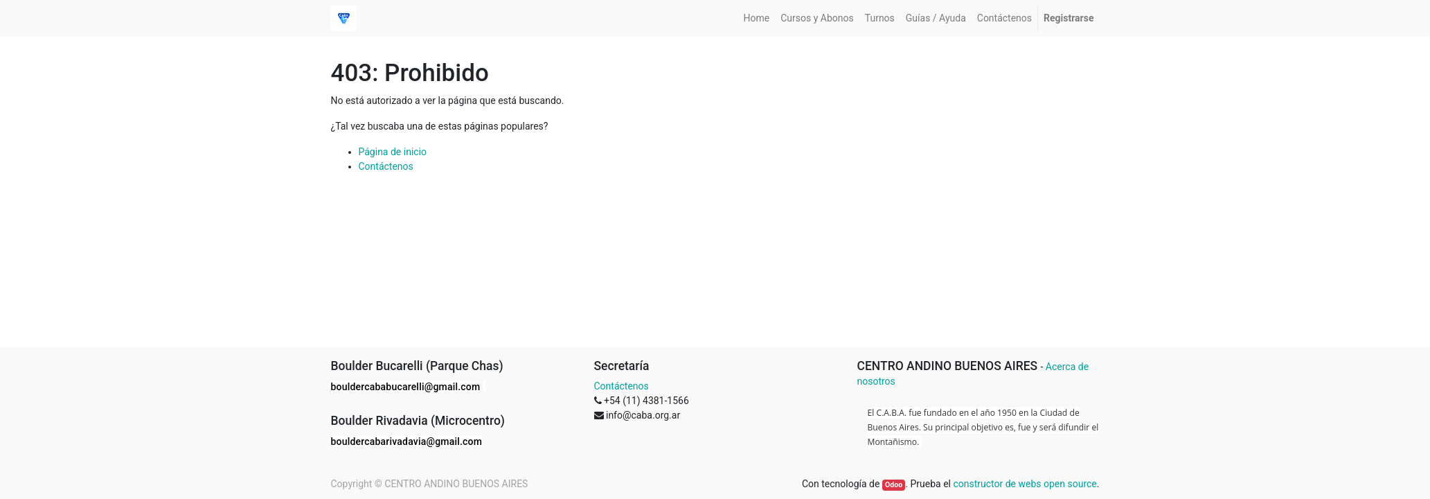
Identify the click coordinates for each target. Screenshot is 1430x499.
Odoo (893, 484)
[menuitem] (757, 18)
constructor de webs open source (1024, 483)
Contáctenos (386, 166)
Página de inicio (393, 151)
